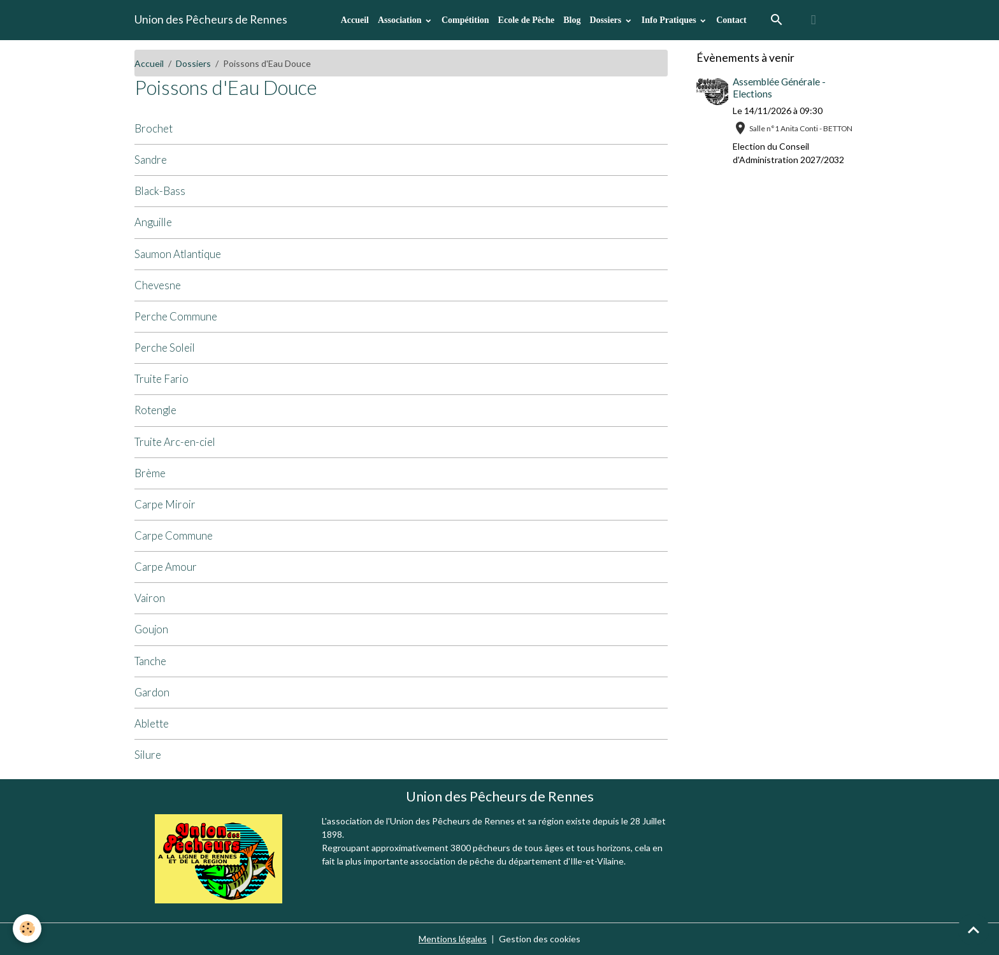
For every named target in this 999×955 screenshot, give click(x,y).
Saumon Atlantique (177, 254)
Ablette (151, 723)
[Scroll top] (973, 929)
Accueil (355, 20)
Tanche (150, 661)
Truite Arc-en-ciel (174, 442)
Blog (571, 20)
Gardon (151, 692)
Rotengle (155, 410)
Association (401, 20)
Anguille (153, 222)
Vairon (149, 598)
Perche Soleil (164, 347)
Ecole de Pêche (526, 20)
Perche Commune (175, 316)
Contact (731, 20)
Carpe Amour (165, 566)
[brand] (210, 19)
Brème (150, 473)
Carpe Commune (173, 535)
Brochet (153, 128)
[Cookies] (27, 928)
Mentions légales (453, 938)
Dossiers (606, 20)
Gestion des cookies (539, 938)
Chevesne (157, 285)
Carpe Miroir (165, 504)
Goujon (151, 629)
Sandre (150, 159)
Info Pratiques (670, 20)
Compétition (465, 20)
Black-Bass (159, 190)
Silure (147, 754)
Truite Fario (161, 378)
